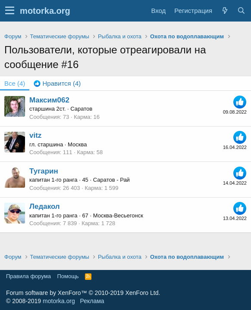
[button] (10, 11)
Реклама (92, 301)
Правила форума (28, 276)
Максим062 (49, 100)
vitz (35, 135)
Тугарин (43, 171)
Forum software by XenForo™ (83, 292)
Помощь (67, 276)
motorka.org (59, 301)
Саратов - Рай (111, 180)
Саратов (81, 108)
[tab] (57, 83)
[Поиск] (241, 11)
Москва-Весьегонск (118, 215)
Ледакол (44, 206)
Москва (77, 144)
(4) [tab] (14, 83)
